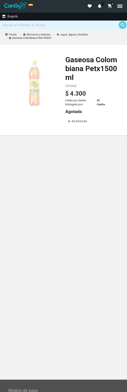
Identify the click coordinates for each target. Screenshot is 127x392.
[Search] (63, 25)
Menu (119, 6)
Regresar (77, 121)
